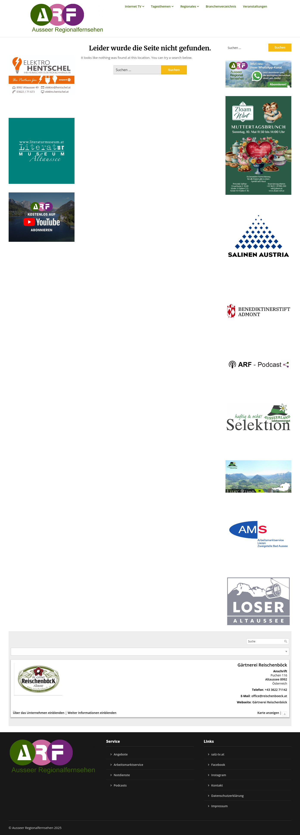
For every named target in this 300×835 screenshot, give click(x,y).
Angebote (121, 754)
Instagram (218, 775)
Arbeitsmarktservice (128, 765)
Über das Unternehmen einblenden (38, 713)
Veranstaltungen (255, 6)
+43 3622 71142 (276, 690)
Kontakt (217, 785)
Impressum (219, 806)
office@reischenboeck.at (269, 696)
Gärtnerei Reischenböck (269, 702)
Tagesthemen (161, 6)
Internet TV (133, 6)
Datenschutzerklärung (227, 796)
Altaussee (272, 679)
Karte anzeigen (268, 713)
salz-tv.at (217, 754)
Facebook (218, 765)
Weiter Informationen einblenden (92, 713)
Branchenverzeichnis (221, 6)
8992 (283, 679)
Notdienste (122, 775)
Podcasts (120, 785)
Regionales (188, 6)
